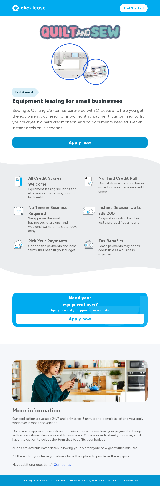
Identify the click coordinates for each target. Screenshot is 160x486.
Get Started (134, 8)
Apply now (80, 142)
